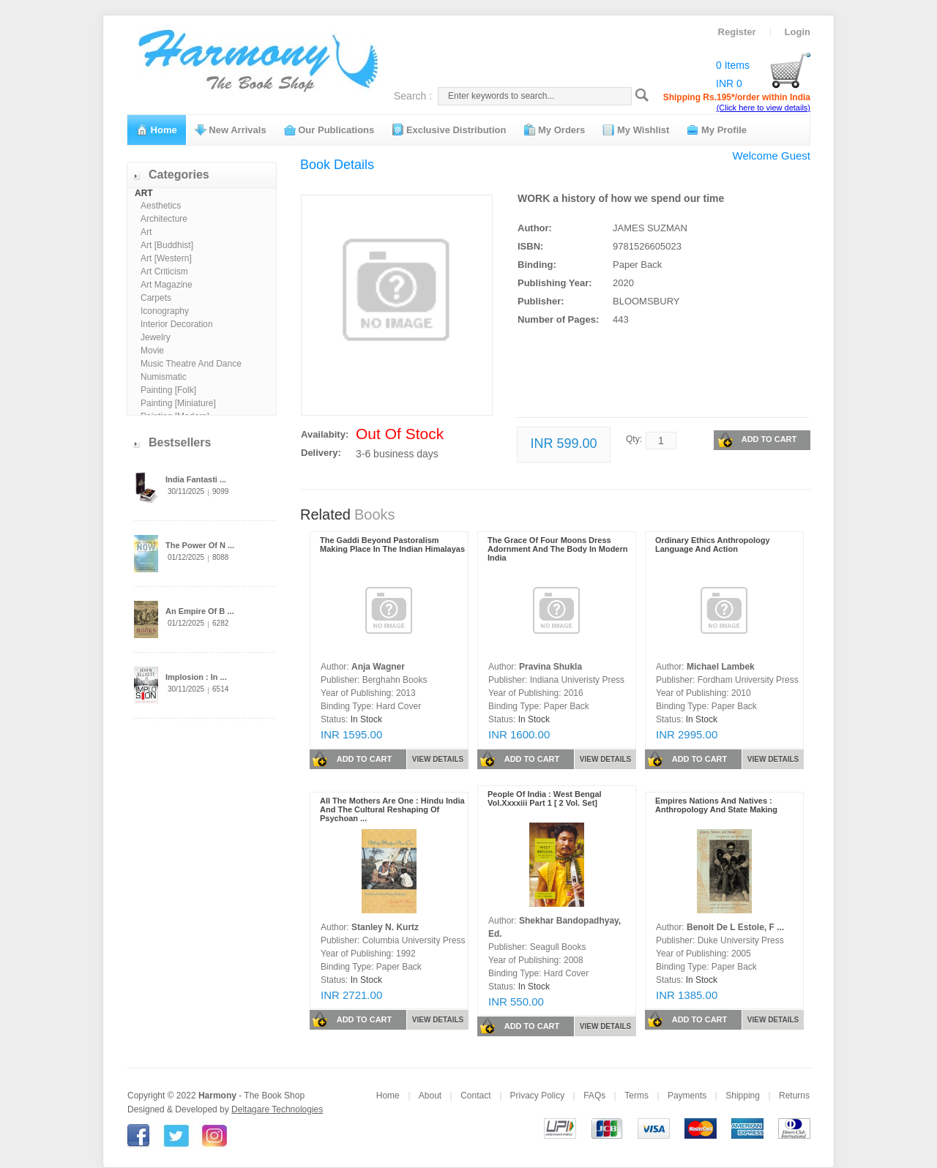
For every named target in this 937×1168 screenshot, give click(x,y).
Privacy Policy (537, 1095)
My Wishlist (635, 129)
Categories (179, 174)
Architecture (164, 219)
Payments (687, 1095)
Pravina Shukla (550, 667)
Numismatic (164, 377)
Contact (475, 1095)
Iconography (165, 311)
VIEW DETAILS (437, 759)
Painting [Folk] (168, 390)
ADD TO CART (756, 440)
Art (146, 232)
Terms (636, 1095)
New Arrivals (230, 129)
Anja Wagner (378, 667)
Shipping (742, 1095)
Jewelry (156, 337)
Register (737, 31)
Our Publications (329, 129)
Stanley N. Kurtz (385, 927)
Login (797, 31)
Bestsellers (180, 442)
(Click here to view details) (763, 107)
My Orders (554, 129)
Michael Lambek (721, 667)
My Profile (717, 129)
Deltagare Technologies (277, 1109)
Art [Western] (166, 258)
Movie (152, 350)
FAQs (594, 1095)
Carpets (156, 298)
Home (156, 129)
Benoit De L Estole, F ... (735, 927)
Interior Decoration (177, 324)
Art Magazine (167, 285)
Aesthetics (161, 206)
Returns (794, 1095)
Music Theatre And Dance (191, 364)
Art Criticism (164, 271)
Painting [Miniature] (178, 403)
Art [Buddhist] (167, 245)
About (430, 1095)
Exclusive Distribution (449, 129)
